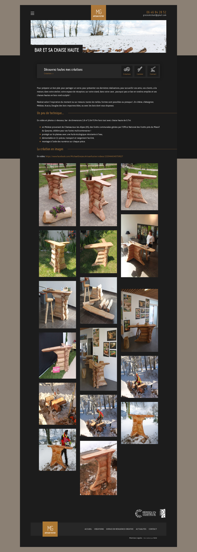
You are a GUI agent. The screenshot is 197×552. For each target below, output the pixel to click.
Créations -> (49, 74)
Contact (153, 71)
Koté (155, 538)
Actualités (141, 529)
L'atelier (140, 71)
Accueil (88, 529)
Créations (127, 71)
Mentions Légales (135, 538)
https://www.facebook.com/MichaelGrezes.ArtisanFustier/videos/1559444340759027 (84, 156)
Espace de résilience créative (119, 529)
